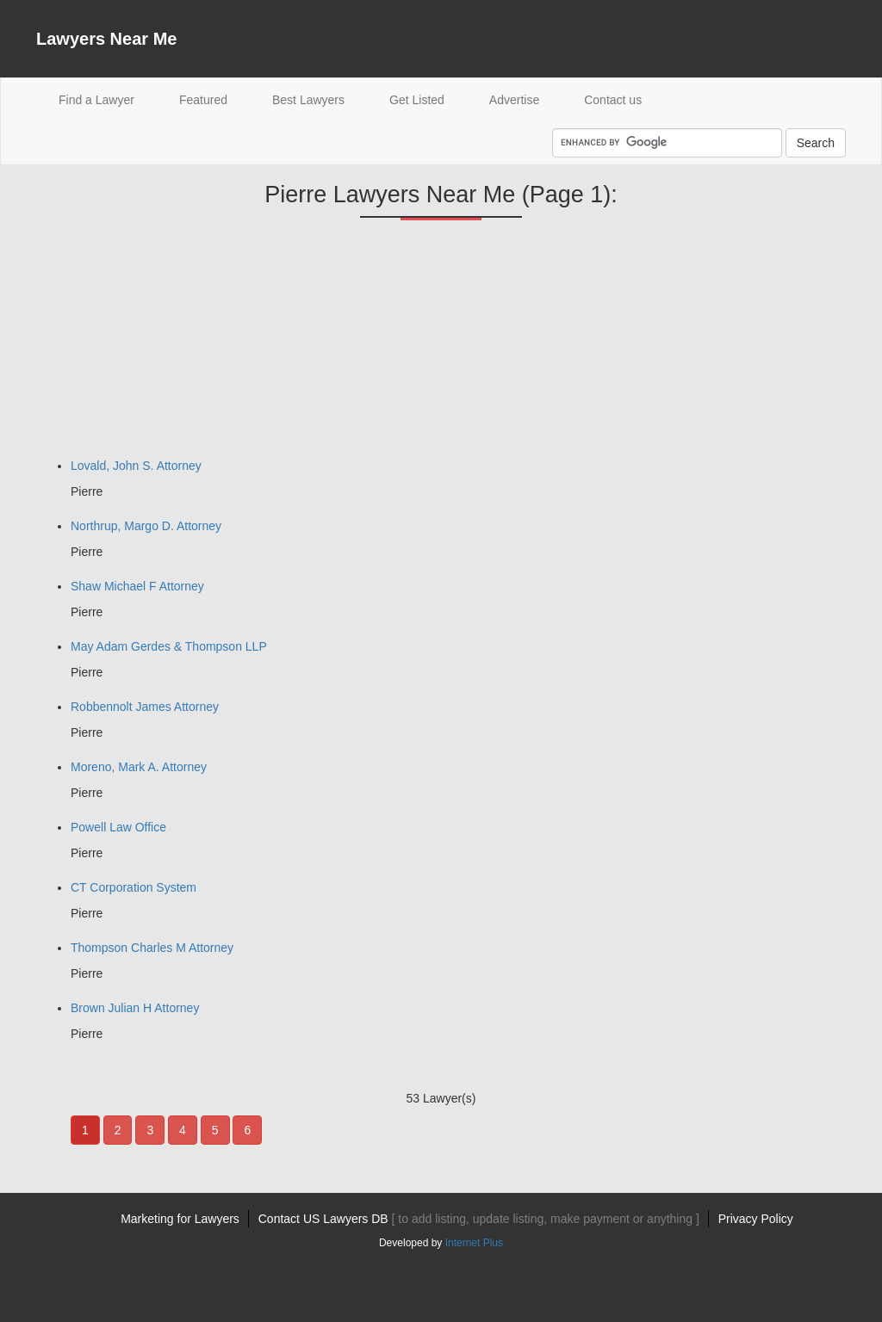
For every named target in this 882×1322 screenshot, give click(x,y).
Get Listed (416, 100)
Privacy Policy (755, 1219)
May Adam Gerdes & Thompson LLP (169, 646)
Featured (203, 100)
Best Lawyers (308, 100)
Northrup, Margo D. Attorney (146, 526)
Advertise (514, 100)
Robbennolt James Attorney (145, 707)
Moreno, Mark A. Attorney (139, 767)
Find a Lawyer (108, 98)
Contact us (613, 100)
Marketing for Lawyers (180, 1219)
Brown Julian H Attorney (135, 1008)
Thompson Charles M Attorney (152, 947)
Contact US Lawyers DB (478, 1219)
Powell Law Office (118, 827)
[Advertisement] (165, 345)
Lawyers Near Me (106, 38)
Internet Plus (474, 1243)
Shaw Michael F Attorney (137, 586)
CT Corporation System (133, 887)
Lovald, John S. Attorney (136, 466)
